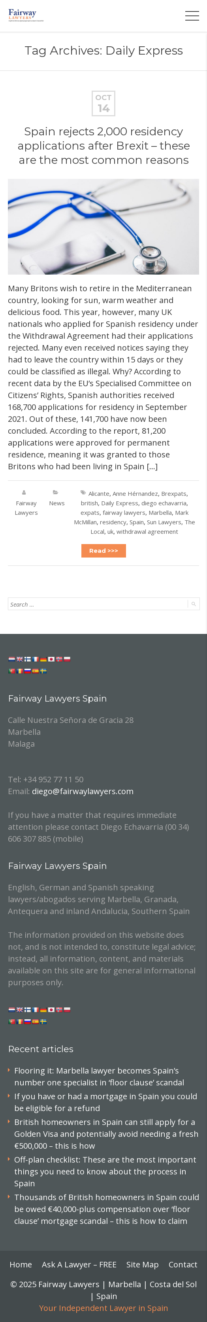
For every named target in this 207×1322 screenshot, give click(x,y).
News (57, 503)
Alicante (98, 493)
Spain (137, 522)
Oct (103, 97)
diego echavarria (163, 503)
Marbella (160, 512)
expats (90, 512)
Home (20, 1264)
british (89, 503)
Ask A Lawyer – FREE (79, 1264)
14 (104, 108)
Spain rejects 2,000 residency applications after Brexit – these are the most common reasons (103, 146)
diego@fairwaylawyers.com (83, 791)
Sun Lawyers (164, 522)
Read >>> (103, 550)
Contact (183, 1264)
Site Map (142, 1264)
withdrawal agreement (147, 531)
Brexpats (173, 493)
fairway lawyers (124, 512)
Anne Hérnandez (135, 493)
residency (113, 522)
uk (110, 531)
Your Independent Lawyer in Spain (103, 1308)
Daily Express (119, 503)
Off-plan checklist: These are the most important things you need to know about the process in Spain (105, 1171)
